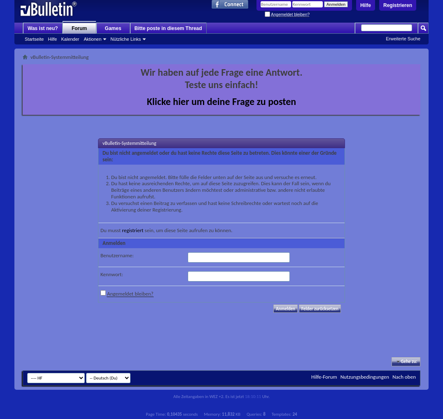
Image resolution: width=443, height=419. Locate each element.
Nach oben (404, 377)
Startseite (34, 39)
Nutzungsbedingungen (364, 377)
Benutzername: (117, 255)
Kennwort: (111, 274)
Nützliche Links (125, 39)
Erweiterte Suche (403, 38)
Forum (79, 28)
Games (113, 28)
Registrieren (397, 5)
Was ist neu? (43, 28)
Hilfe (365, 5)
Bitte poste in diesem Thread (168, 28)
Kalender (70, 39)
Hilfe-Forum (324, 377)
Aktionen (93, 39)
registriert (132, 230)
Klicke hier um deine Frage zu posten (221, 101)
